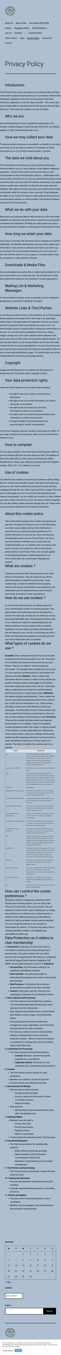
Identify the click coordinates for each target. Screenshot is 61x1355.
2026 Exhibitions (39, 28)
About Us (9, 23)
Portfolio (18, 33)
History (8, 28)
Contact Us (47, 38)
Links (22, 38)
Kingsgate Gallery (22, 28)
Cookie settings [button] (8, 1350)
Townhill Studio (35, 33)
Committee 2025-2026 (39, 23)
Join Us (8, 33)
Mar (8, 1282)
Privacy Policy (33, 38)
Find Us (8, 43)
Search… (8, 1305)
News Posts (21, 23)
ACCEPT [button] (18, 1350)
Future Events (11, 38)
